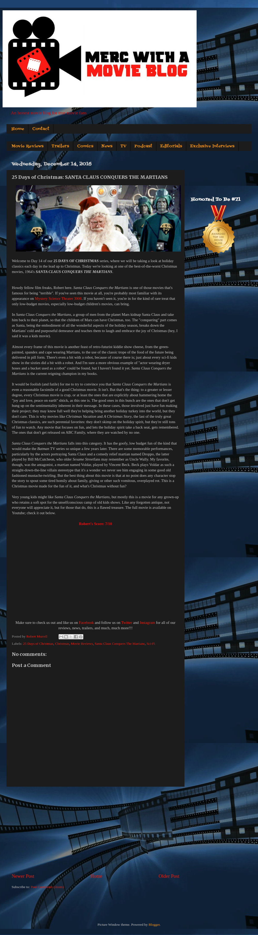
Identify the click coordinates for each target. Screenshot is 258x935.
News (106, 146)
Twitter (126, 622)
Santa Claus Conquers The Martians (120, 644)
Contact (40, 129)
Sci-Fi (151, 644)
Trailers (60, 146)
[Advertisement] (95, 830)
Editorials (171, 146)
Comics (85, 146)
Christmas (62, 644)
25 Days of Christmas (38, 644)
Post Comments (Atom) (47, 887)
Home (17, 129)
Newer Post (23, 876)
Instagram (147, 622)
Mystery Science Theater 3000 (58, 298)
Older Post (169, 876)
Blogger (154, 924)
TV (123, 146)
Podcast (143, 146)
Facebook (86, 622)
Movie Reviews (27, 146)
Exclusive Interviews (212, 146)
